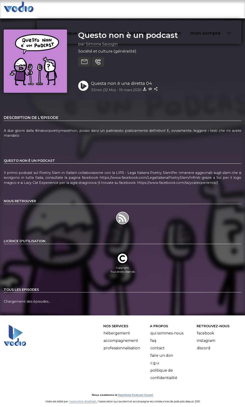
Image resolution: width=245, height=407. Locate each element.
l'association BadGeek (83, 396)
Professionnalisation (122, 343)
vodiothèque (73, 8)
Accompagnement (121, 336)
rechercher (177, 8)
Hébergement (117, 328)
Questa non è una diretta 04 (121, 78)
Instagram (206, 336)
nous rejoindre (139, 8)
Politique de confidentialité (163, 369)
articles (105, 8)
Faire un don (161, 351)
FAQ (153, 336)
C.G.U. (155, 358)
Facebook (205, 328)
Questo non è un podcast (128, 30)
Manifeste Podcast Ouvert (135, 390)
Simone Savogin (102, 39)
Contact (157, 343)
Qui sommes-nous (166, 328)
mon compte (213, 8)
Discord (203, 343)
